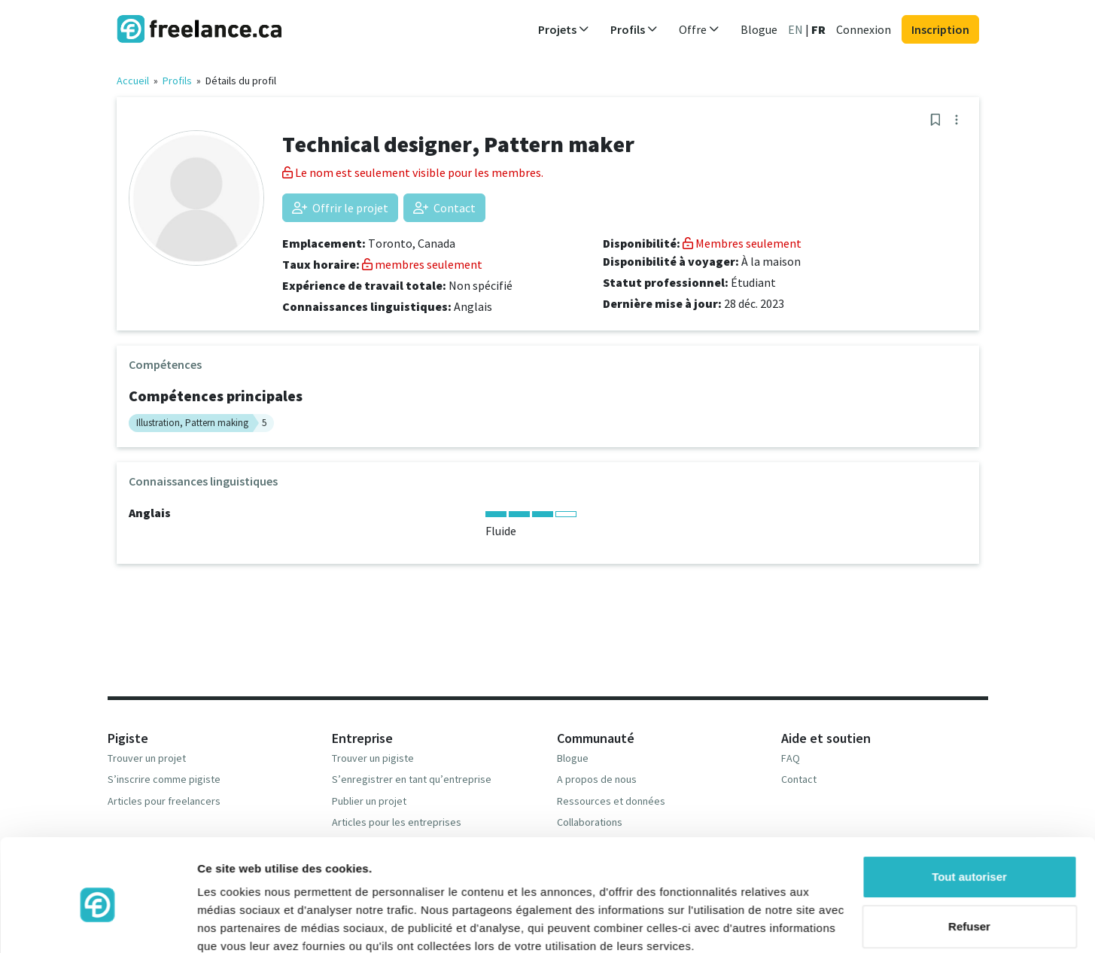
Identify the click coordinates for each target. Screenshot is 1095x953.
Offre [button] (699, 29)
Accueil (133, 80)
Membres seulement (742, 243)
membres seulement (422, 264)
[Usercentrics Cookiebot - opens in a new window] (97, 923)
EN (795, 29)
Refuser (969, 861)
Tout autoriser (969, 812)
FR (818, 29)
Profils (177, 80)
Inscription (940, 29)
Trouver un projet (147, 758)
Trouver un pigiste (373, 758)
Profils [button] (634, 29)
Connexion (863, 29)
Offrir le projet (340, 207)
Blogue (759, 29)
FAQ (790, 758)
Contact (444, 207)
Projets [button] (563, 29)
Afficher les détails (248, 923)
